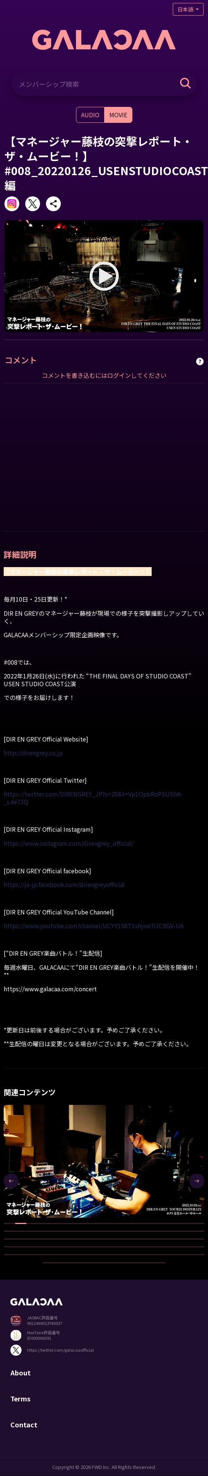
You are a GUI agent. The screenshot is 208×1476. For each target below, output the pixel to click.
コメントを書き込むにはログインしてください (104, 375)
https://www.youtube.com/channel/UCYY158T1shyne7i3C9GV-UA (94, 925)
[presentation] (11, 1181)
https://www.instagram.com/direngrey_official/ (69, 843)
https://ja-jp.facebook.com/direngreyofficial (64, 884)
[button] (9, 1223)
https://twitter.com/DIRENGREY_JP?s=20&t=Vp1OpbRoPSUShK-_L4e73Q (93, 797)
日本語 (186, 9)
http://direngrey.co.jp (33, 752)
